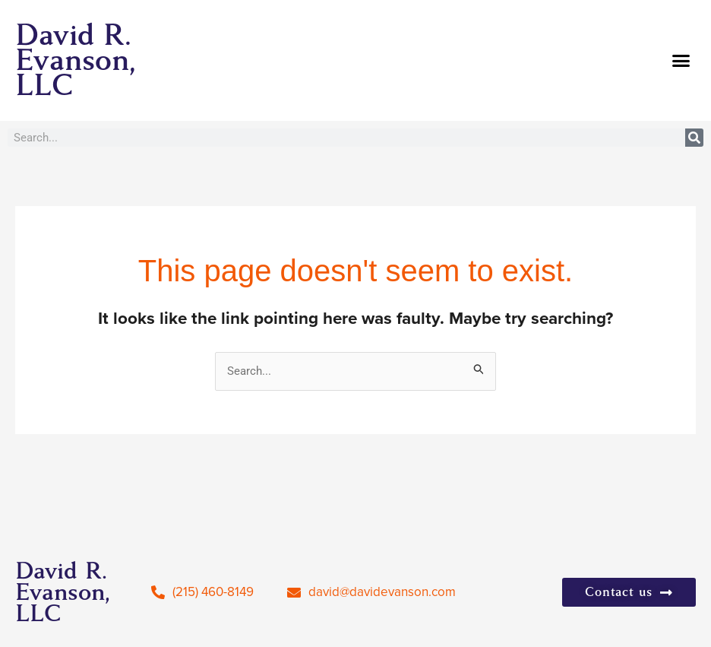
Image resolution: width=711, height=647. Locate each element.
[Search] (694, 137)
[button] (681, 60)
